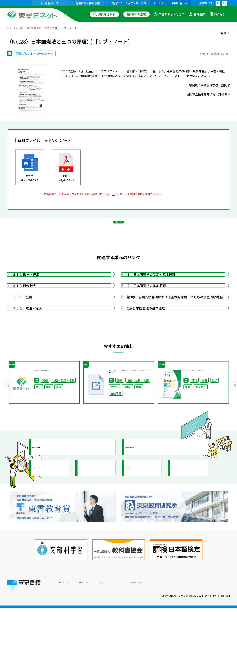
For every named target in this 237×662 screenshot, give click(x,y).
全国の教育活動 (142, 537)
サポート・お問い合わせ (171, 3)
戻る (118, 238)
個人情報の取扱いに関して (213, 637)
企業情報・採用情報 (85, 3)
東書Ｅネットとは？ (169, 14)
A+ (224, 3)
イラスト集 (185, 537)
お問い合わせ (148, 637)
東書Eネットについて (73, 637)
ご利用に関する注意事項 (113, 637)
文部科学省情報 (49, 537)
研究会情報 (93, 537)
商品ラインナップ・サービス (127, 3)
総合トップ (49, 3)
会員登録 (197, 14)
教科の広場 (136, 14)
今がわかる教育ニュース (149, 516)
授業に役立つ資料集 (53, 516)
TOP (9, 28)
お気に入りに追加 (214, 35)
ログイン (217, 14)
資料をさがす (104, 14)
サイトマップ (176, 637)
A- (217, 3)
